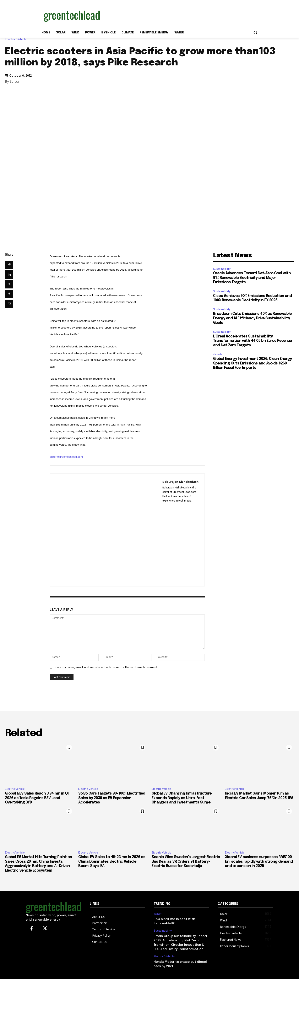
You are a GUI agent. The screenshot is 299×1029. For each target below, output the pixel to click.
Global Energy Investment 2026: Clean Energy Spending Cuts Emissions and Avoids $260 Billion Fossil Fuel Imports (252, 363)
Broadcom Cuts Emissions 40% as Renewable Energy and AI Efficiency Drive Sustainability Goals (252, 318)
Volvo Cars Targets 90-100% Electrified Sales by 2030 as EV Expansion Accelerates (111, 798)
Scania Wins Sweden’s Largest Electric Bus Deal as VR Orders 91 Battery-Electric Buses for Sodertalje (186, 861)
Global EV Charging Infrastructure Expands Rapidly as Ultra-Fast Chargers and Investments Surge (182, 798)
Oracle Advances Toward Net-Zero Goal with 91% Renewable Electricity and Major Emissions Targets (252, 277)
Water (158, 913)
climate (218, 354)
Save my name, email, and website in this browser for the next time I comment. (106, 667)
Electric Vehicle (17, 39)
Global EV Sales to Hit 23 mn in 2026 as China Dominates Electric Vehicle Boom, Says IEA (111, 861)
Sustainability (221, 269)
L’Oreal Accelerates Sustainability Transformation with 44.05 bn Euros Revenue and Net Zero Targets (252, 341)
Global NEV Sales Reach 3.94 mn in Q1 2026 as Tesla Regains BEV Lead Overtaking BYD (37, 798)
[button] (255, 33)
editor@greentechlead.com (66, 456)
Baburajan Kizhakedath (180, 482)
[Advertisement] (180, 15)
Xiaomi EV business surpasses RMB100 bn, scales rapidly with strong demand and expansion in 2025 (259, 861)
